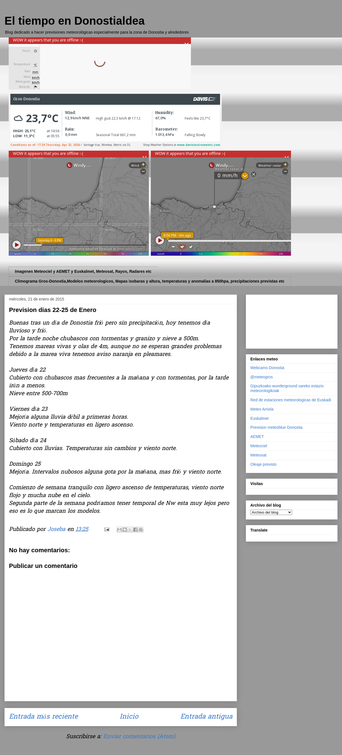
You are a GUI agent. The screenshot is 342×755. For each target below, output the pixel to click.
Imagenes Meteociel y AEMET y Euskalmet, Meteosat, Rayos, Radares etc (83, 271)
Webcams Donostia (267, 367)
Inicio (129, 717)
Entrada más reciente (43, 717)
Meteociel (258, 446)
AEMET (257, 436)
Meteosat (258, 455)
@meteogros (261, 377)
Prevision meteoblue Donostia (276, 427)
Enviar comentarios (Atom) (139, 737)
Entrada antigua (206, 717)
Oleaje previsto (263, 464)
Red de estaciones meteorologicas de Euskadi (290, 400)
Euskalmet (259, 418)
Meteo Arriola (261, 409)
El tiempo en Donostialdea (74, 21)
